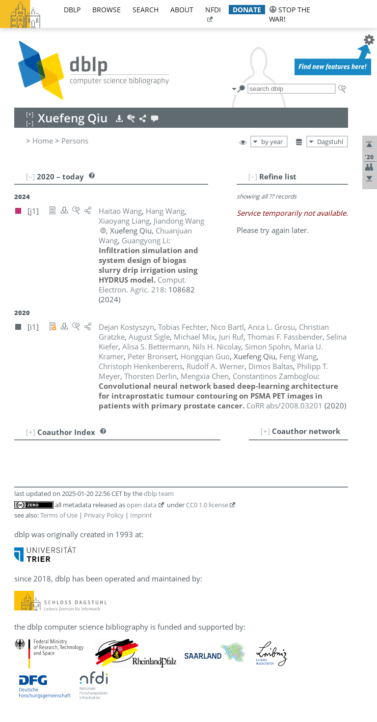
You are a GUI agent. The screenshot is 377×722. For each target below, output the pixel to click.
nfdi (213, 9)
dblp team (159, 493)
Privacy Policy (104, 515)
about (181, 9)
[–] (252, 176)
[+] (265, 431)
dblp (72, 9)
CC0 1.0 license (207, 504)
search (146, 9)
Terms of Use (59, 515)
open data (142, 504)
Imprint (141, 515)
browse (106, 9)
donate (247, 9)
